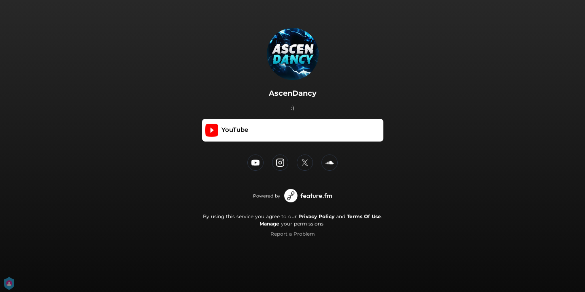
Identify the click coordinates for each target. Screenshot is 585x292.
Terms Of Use (364, 216)
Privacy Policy (316, 216)
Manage (269, 224)
